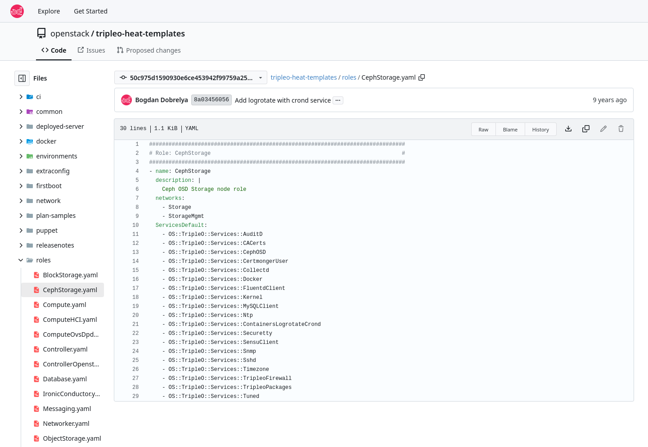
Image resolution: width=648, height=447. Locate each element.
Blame (510, 129)
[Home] (17, 11)
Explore (49, 11)
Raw (484, 129)
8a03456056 (211, 99)
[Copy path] (421, 77)
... (338, 99)
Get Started (91, 11)
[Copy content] (586, 129)
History (540, 129)
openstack (70, 33)
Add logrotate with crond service (283, 100)
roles (349, 77)
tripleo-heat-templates (140, 33)
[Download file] (568, 129)
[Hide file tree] (22, 78)
